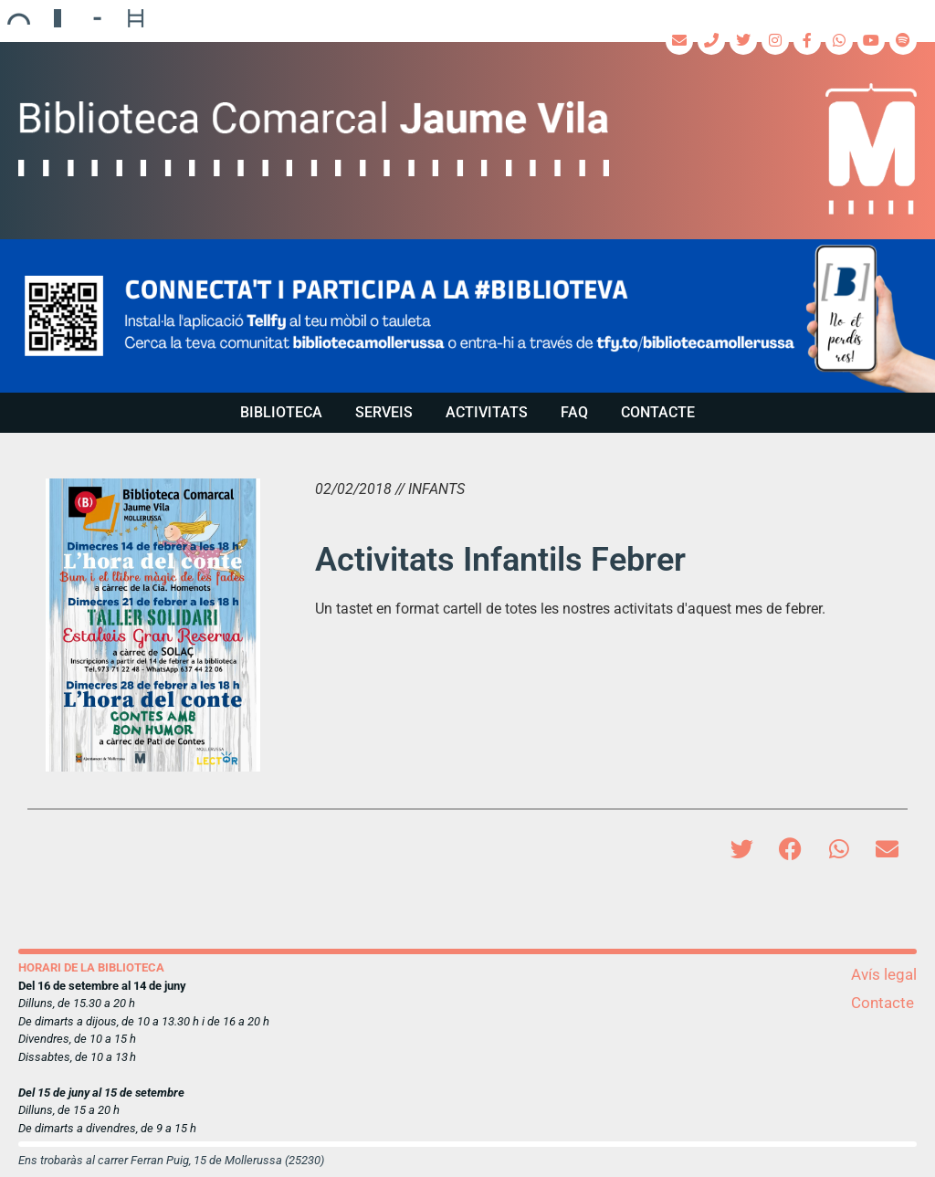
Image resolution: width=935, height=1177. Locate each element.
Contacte (658, 412)
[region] (467, 316)
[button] (467, 316)
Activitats (487, 412)
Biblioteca (281, 412)
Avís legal (884, 974)
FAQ (574, 412)
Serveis (384, 412)
